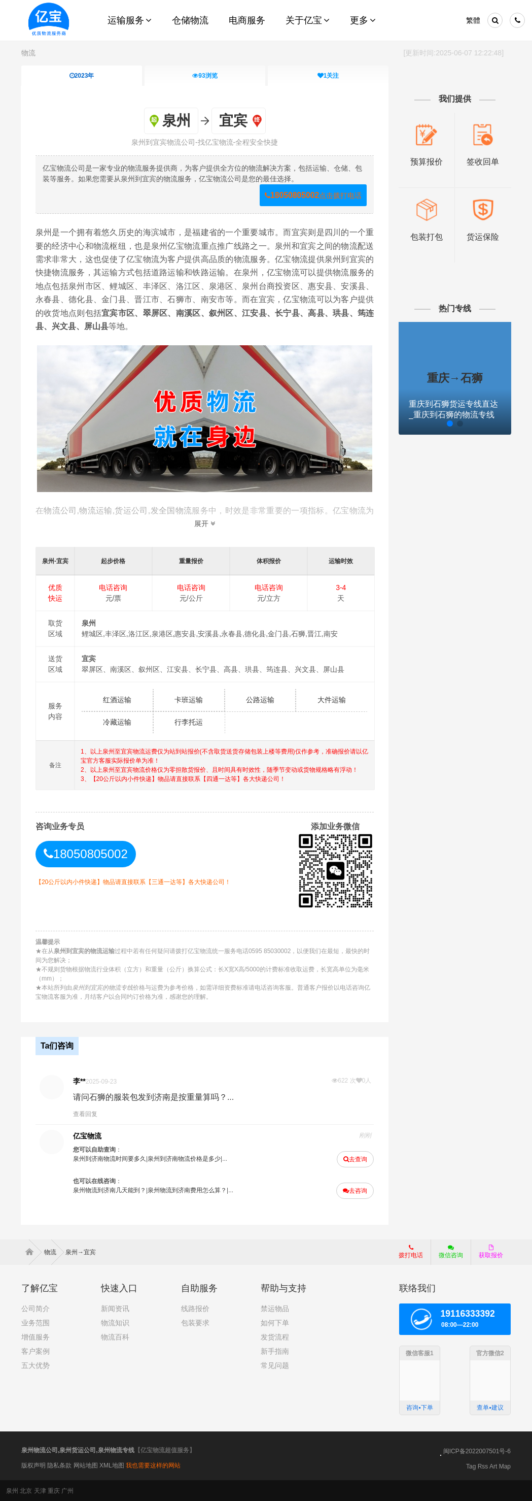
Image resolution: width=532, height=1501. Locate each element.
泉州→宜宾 (80, 1251)
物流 (28, 53)
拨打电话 (411, 1251)
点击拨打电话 (312, 195)
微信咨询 (447, 1254)
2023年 (81, 75)
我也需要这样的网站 (153, 1465)
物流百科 (115, 1336)
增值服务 (35, 1336)
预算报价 (426, 161)
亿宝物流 (88, 1135)
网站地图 (86, 1465)
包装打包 (426, 237)
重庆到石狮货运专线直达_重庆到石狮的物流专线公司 (453, 415)
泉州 (12, 1490)
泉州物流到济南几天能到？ (110, 1189)
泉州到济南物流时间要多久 (110, 1158)
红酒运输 (117, 700)
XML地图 (111, 1465)
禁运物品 (275, 1308)
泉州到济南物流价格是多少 (184, 1158)
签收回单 (483, 161)
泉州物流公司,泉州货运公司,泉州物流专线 (77, 1449)
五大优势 (35, 1365)
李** (80, 1080)
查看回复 (86, 1113)
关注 (328, 75)
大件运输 (331, 700)
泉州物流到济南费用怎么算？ (187, 1189)
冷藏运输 (117, 722)
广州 (67, 1490)
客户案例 (35, 1351)
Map (505, 1466)
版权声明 (33, 1465)
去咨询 (355, 1190)
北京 (26, 1490)
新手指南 (275, 1351)
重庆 (54, 1490)
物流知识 (115, 1322)
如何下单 (275, 1322)
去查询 (355, 1158)
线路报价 (195, 1308)
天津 (40, 1490)
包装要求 (195, 1322)
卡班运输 (189, 700)
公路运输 (260, 700)
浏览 (204, 75)
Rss (483, 1466)
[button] (429, 423)
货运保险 (483, 237)
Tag (471, 1466)
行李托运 (189, 722)
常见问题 (275, 1365)
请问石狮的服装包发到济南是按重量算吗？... (154, 1096)
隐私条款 (59, 1465)
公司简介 (35, 1308)
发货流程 (275, 1336)
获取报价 (491, 1251)
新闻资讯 (115, 1308)
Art (493, 1466)
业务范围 (35, 1322)
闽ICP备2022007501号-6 (477, 1450)
